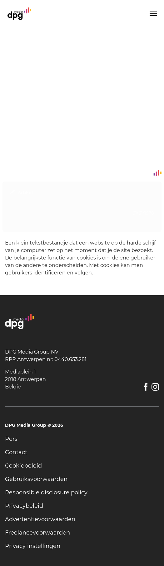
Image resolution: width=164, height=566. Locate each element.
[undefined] (82, 439)
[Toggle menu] (153, 13)
